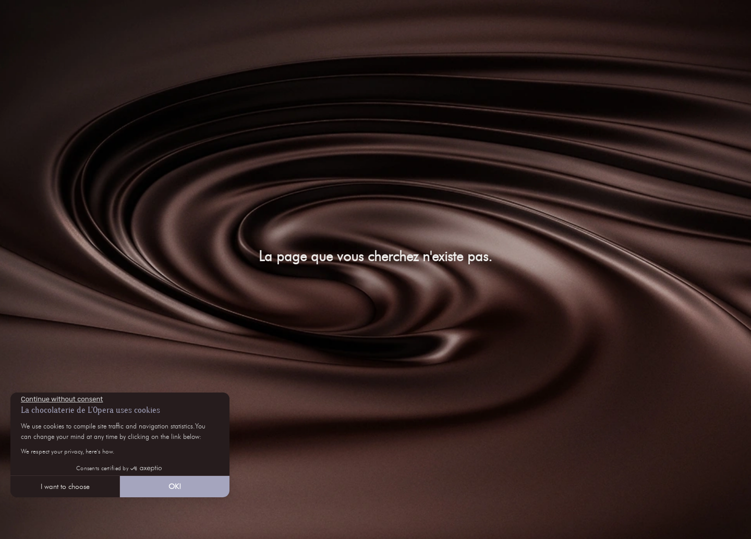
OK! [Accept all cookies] (174, 486)
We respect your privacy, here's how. (67, 451)
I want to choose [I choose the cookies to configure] (65, 486)
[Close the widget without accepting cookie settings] (62, 399)
